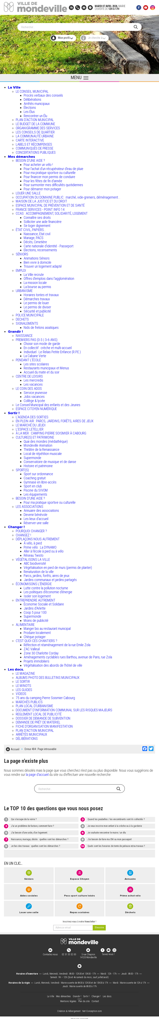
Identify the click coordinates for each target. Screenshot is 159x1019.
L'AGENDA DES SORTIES (32, 416)
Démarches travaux (37, 298)
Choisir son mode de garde (42, 342)
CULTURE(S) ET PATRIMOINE (35, 436)
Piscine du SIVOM (36, 489)
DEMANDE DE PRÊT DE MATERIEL (38, 721)
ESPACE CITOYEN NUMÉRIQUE (36, 407)
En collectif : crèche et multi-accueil (48, 346)
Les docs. (16, 668)
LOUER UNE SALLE (28, 192)
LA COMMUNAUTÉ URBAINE (35, 135)
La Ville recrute (34, 273)
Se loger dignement (37, 224)
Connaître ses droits (37, 216)
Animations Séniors (37, 257)
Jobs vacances (34, 395)
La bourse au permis (37, 285)
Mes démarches (21, 155)
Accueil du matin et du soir (41, 371)
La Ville (14, 86)
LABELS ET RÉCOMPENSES (34, 143)
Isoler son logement (37, 595)
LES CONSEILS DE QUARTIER (35, 131)
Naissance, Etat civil (37, 232)
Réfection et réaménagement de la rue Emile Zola (57, 643)
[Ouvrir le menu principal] (79, 76)
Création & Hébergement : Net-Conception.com (79, 1008)
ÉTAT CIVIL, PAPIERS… (31, 228)
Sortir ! (14, 411)
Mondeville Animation (38, 444)
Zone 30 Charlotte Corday (41, 652)
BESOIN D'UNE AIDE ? (30, 159)
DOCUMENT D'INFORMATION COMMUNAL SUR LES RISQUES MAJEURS (64, 709)
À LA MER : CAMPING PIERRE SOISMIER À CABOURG (51, 432)
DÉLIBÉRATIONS (27, 737)
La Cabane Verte (35, 354)
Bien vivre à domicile (37, 261)
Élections (30, 106)
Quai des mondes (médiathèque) (46, 440)
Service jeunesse (35, 391)
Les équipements (35, 493)
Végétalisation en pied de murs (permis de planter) (58, 566)
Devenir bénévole (35, 513)
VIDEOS (21, 692)
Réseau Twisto (33, 554)
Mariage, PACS (33, 236)
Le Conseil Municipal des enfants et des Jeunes (48, 403)
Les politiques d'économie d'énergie (48, 590)
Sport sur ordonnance (38, 472)
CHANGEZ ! (23, 534)
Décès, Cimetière (35, 240)
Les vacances (33, 383)
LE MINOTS (23, 684)
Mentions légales (68, 998)
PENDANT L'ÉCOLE (28, 359)
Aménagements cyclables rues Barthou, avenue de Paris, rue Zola (68, 656)
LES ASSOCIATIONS (29, 505)
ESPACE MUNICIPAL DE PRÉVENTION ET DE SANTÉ (50, 204)
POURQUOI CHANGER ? (31, 530)
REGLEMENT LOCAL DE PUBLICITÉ (39, 713)
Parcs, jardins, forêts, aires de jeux (46, 574)
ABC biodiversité (35, 562)
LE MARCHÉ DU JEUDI (31, 424)
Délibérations (32, 98)
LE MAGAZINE (25, 672)
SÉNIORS (22, 253)
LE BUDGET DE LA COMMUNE (35, 122)
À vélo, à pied (33, 542)
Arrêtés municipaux (37, 102)
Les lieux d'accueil (36, 517)
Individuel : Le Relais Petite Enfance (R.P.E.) (52, 350)
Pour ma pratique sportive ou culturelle (50, 171)
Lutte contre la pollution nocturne (46, 587)
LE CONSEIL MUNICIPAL (32, 90)
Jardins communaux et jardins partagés (50, 578)
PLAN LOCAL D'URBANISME (34, 704)
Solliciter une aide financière (43, 220)
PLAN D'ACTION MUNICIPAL (35, 118)
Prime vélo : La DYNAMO (40, 546)
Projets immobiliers (36, 660)
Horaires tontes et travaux (41, 293)
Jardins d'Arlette (35, 607)
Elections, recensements (40, 249)
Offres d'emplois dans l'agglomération (49, 277)
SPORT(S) (22, 469)
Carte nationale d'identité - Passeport (48, 245)
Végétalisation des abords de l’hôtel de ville (53, 664)
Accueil (15, 747)
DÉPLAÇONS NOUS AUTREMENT (38, 538)
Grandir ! (15, 330)
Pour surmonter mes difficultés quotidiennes (53, 183)
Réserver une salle (36, 521)
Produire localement (37, 631)
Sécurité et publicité (37, 310)
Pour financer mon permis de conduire (49, 175)
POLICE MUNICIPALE (30, 314)
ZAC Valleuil (32, 648)
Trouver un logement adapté (43, 265)
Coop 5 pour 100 (35, 611)
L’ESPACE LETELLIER (29, 428)
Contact (95, 998)
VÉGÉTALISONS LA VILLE (33, 558)
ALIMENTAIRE (25, 623)
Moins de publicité (36, 619)
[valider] (99, 925)
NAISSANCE (24, 334)
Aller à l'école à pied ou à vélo (44, 550)
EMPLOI (21, 269)
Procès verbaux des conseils (43, 94)
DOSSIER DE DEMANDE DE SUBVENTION (43, 717)
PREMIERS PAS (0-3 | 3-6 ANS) (36, 338)
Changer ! (16, 525)
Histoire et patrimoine (38, 464)
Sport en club (33, 485)
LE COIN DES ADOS (29, 387)
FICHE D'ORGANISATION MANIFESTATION (44, 725)
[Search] (77, 26)
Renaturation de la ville (39, 570)
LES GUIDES (24, 688)
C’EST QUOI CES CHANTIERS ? (36, 639)
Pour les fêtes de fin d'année (43, 179)
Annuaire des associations (41, 509)
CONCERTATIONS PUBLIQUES (36, 151)
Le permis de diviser (37, 306)
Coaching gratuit (35, 477)
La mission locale (35, 281)
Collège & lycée (34, 399)
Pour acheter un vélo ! (38, 163)
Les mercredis (33, 379)
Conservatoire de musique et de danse (50, 460)
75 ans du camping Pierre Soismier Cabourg (45, 696)
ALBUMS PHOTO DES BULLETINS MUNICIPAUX (48, 676)
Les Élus (29, 110)
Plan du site (84, 998)
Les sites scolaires (36, 363)
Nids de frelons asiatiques (41, 326)
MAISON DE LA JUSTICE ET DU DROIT (41, 200)
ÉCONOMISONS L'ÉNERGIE (34, 582)
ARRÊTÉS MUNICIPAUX (31, 733)
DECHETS (22, 318)
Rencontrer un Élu (35, 114)
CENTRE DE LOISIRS (29, 375)
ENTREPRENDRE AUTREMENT (35, 599)
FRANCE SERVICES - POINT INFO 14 (40, 208)
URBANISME (24, 289)
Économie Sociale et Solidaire (44, 603)
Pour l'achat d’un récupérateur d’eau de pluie (53, 167)
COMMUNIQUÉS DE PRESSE (34, 147)
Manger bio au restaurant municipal (47, 627)
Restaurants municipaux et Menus (46, 367)
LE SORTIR (23, 680)
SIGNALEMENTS (27, 322)
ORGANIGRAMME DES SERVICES (38, 127)
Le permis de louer (36, 301)
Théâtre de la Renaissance (41, 448)
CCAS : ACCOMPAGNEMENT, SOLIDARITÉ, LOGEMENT (52, 212)
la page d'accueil (37, 772)
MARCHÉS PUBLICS (29, 700)
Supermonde (32, 456)
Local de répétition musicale (43, 452)
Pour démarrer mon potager (42, 188)
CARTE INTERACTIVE (30, 139)
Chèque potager (35, 635)
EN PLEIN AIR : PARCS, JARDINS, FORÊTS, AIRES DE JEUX (55, 420)
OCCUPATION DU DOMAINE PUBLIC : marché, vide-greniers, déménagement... (68, 196)
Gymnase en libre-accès (40, 481)
